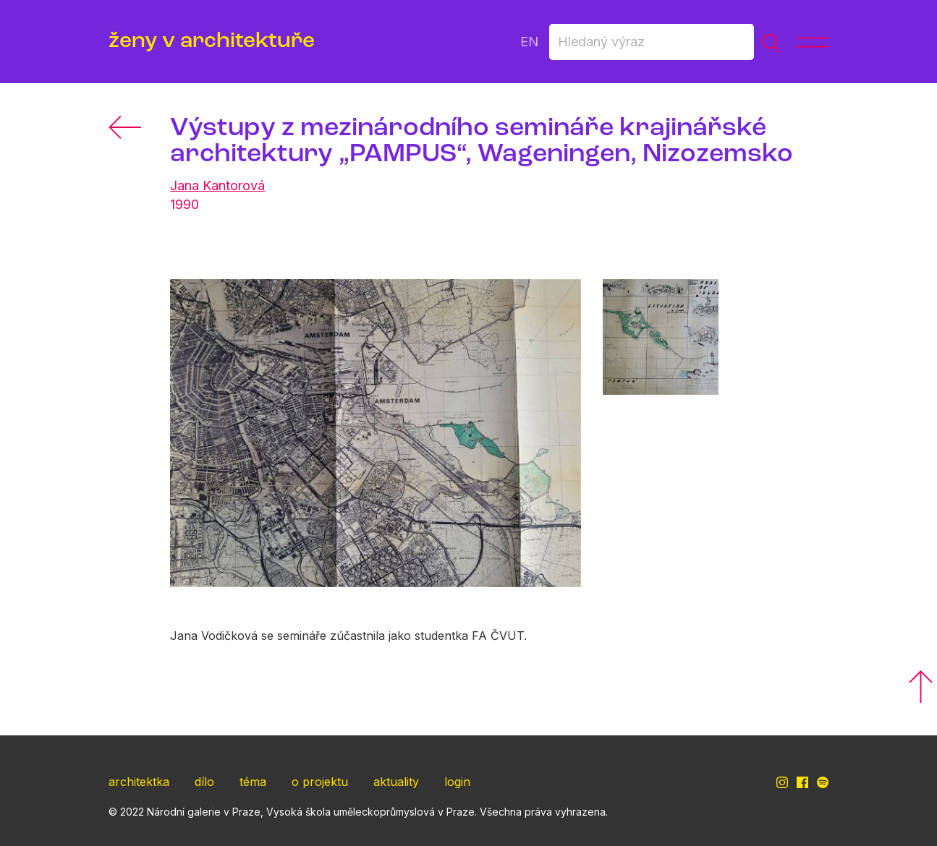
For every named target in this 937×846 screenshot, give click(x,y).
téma (252, 781)
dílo (204, 781)
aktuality (396, 781)
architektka (139, 781)
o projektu (320, 781)
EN (529, 41)
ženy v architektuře (212, 41)
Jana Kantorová (217, 185)
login (457, 781)
